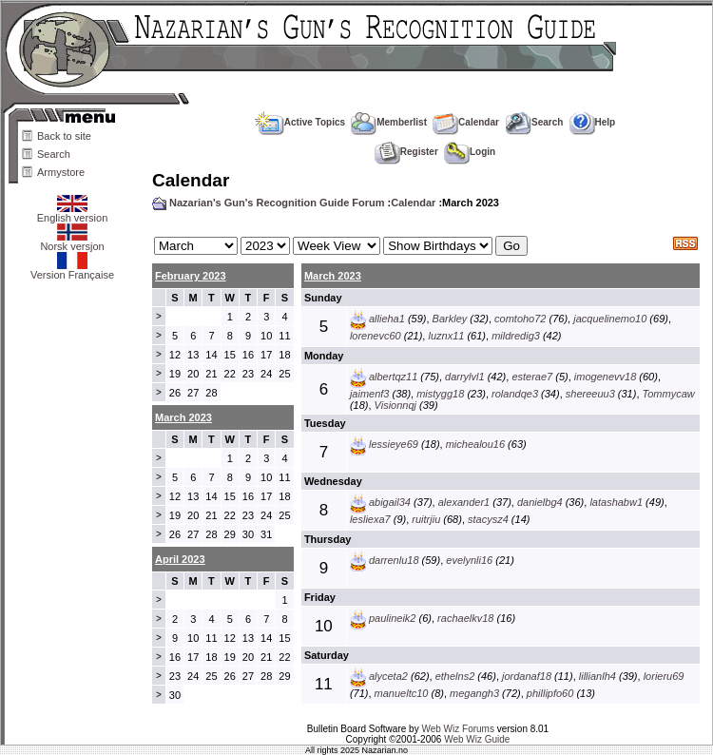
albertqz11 (393, 376)
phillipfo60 (550, 693)
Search (53, 154)
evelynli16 (469, 560)
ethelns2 (455, 676)
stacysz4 (488, 519)
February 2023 (190, 275)
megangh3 (474, 693)
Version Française (72, 270)
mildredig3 (515, 335)
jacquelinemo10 (609, 318)
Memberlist (389, 122)
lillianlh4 (597, 676)
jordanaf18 (526, 676)
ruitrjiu (426, 519)
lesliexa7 (370, 519)
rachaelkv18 (465, 618)
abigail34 (390, 502)
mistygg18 (440, 393)
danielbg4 (540, 502)
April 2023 (180, 559)
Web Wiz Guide (477, 739)
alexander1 (464, 502)
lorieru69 (664, 676)
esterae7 (531, 376)
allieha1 (387, 318)
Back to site (64, 136)
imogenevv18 (605, 376)
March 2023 (332, 275)
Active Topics (300, 122)
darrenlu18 (394, 560)
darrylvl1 (465, 376)
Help (592, 122)
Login (469, 151)
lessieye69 (393, 444)
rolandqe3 (514, 393)
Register (406, 151)
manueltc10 (402, 693)
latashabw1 (616, 502)
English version (72, 213)
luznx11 (446, 335)
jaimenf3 (370, 393)
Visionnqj (395, 405)
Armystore (61, 172)
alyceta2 (388, 676)
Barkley (450, 318)
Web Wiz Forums (457, 729)
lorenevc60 (375, 335)
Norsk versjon (72, 241)
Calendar (466, 122)
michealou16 (475, 444)
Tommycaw (669, 393)
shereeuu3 (590, 393)
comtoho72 (520, 318)
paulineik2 (392, 618)
